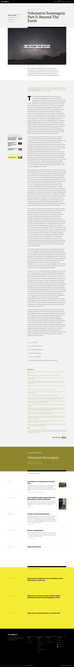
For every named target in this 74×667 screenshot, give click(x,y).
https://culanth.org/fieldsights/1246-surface (37, 425)
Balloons (30, 342)
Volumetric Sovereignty (43, 65)
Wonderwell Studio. (29, 665)
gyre (57, 220)
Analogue (30, 360)
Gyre (29, 353)
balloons (47, 105)
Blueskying (59, 159)
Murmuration (31, 356)
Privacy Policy (62, 665)
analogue (48, 276)
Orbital (29, 349)
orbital (39, 199)
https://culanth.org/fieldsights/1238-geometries (38, 402)
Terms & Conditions (69, 665)
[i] (48, 186)
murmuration (39, 264)
